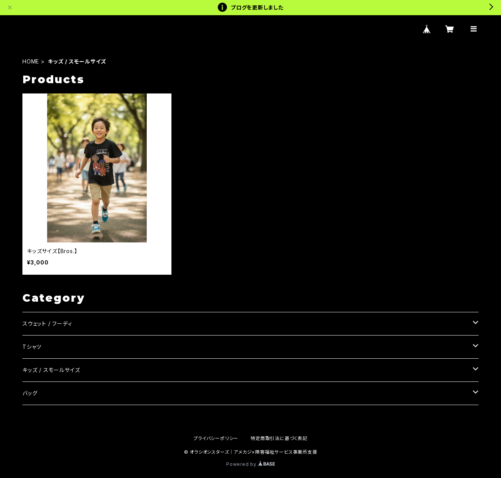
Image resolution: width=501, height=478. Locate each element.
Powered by (250, 464)
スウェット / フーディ (47, 323)
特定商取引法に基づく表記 (279, 438)
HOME (30, 61)
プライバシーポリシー (215, 438)
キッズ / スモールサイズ (51, 370)
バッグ (29, 393)
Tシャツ (31, 346)
